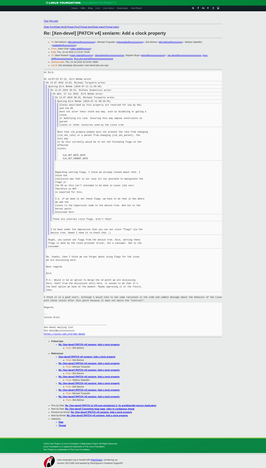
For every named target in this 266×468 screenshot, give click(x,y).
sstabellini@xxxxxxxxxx (64, 45)
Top (46, 21)
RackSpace (96, 460)
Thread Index (112, 27)
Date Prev (49, 27)
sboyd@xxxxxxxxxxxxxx (153, 55)
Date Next (60, 27)
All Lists (53, 21)
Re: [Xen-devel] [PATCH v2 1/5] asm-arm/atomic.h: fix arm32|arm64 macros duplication (110, 405)
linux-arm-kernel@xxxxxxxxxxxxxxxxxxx (93, 58)
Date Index (98, 27)
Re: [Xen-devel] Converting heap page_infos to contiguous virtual (99, 409)
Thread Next (86, 27)
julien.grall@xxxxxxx (81, 48)
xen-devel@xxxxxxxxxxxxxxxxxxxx (184, 55)
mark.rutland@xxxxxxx (81, 55)
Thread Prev (72, 27)
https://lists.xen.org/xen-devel (64, 334)
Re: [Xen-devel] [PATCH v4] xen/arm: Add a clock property (89, 344)
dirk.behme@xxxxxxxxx (170, 42)
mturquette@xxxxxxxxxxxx (130, 42)
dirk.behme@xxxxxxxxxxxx (81, 42)
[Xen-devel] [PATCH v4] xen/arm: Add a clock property (87, 357)
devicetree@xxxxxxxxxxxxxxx (109, 55)
